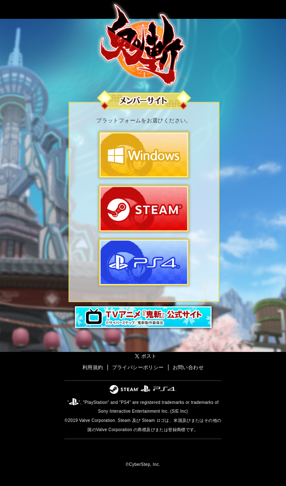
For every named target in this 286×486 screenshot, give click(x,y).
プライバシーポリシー (138, 367)
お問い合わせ (188, 367)
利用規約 (92, 367)
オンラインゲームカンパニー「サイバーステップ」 (143, 451)
